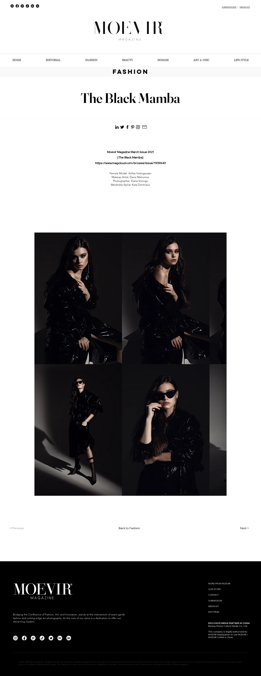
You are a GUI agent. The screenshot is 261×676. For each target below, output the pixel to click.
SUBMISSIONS (229, 7)
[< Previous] (21, 528)
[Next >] (240, 528)
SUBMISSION (215, 600)
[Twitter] (51, 638)
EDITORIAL (213, 611)
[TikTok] (27, 6)
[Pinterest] (22, 6)
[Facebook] (17, 6)
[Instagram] (12, 6)
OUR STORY (214, 589)
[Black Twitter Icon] (122, 127)
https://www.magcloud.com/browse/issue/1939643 (130, 163)
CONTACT (213, 594)
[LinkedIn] (32, 6)
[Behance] (37, 6)
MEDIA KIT (245, 7)
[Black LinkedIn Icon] (116, 127)
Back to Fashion (129, 528)
